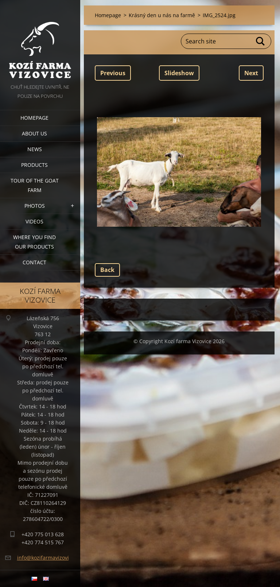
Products (34, 164)
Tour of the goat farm (35, 185)
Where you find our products (34, 242)
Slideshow (179, 73)
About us (34, 133)
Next (251, 73)
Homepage (34, 117)
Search (260, 41)
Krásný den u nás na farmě (162, 15)
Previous (112, 73)
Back (107, 270)
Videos (34, 221)
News (34, 149)
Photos (34, 205)
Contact (34, 262)
